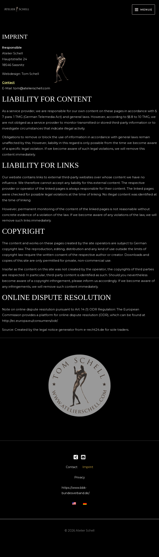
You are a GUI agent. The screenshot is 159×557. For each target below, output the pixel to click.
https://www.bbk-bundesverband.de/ (78, 500)
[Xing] (75, 451)
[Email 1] (83, 451)
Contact (79, 462)
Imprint (79, 474)
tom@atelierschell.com (31, 83)
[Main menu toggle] (143, 7)
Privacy (79, 486)
